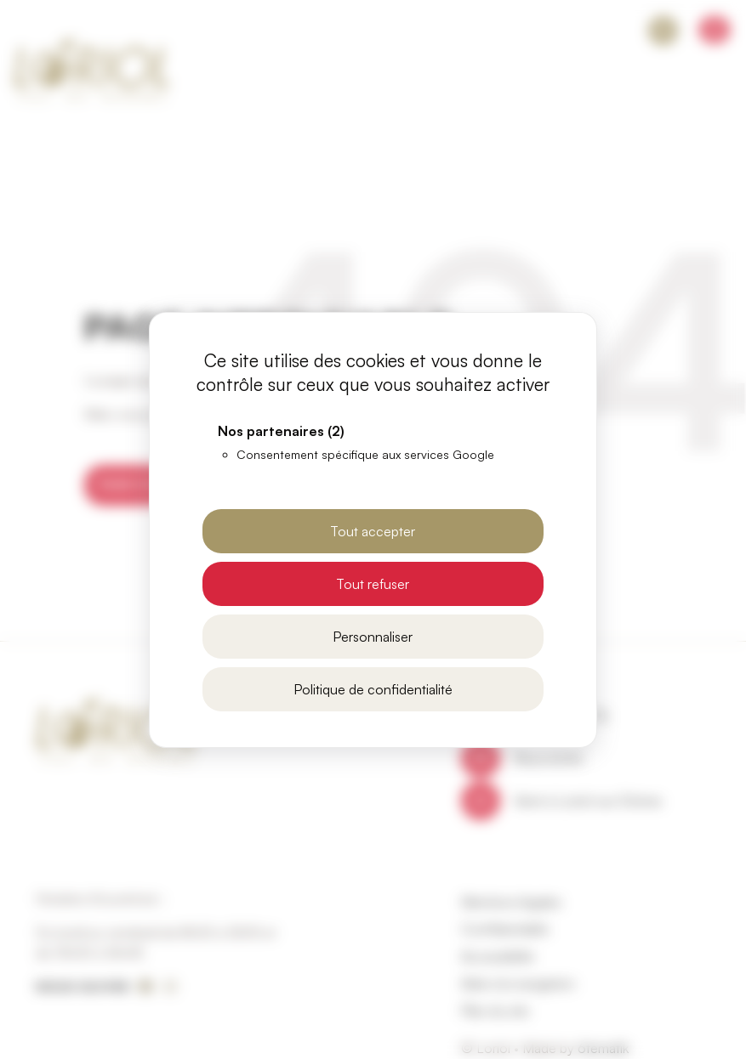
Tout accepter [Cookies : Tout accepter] (372, 531)
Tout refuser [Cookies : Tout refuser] (372, 583)
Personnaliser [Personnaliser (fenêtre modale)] (373, 636)
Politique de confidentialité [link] (373, 689)
